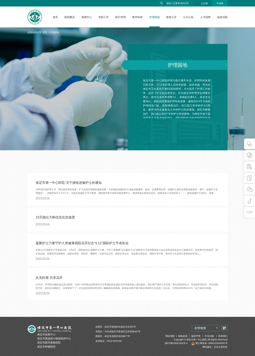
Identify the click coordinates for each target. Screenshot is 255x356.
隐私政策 (182, 336)
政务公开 (171, 17)
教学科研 (137, 17)
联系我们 (223, 336)
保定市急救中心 (46, 334)
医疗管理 (120, 17)
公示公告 (188, 17)
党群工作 (103, 17)
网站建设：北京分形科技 (215, 347)
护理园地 (154, 17)
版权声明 (196, 336)
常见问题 (210, 336)
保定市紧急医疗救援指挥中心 (54, 338)
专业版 (219, 3)
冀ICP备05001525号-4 (176, 343)
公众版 (204, 3)
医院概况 (69, 17)
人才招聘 (205, 17)
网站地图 (169, 336)
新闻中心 (86, 17)
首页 (55, 17)
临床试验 (222, 17)
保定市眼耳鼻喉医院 (49, 342)
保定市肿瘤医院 (46, 346)
